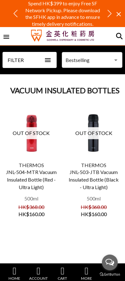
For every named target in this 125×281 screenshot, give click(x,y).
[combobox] (92, 60)
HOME (14, 273)
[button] (15, 13)
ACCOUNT (38, 273)
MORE (86, 273)
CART (62, 273)
